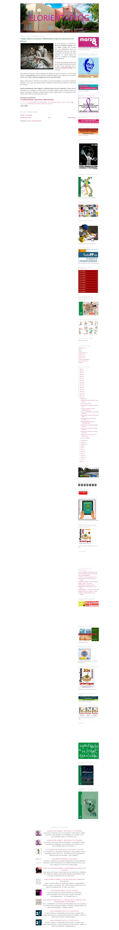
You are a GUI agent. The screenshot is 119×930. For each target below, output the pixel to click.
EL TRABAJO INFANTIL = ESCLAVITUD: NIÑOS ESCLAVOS (37, 99)
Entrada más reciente (25, 117)
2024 (81, 372)
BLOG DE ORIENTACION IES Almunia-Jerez (87, 572)
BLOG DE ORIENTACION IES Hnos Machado (88, 573)
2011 (81, 396)
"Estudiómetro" (81, 347)
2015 (81, 389)
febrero (82, 457)
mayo (82, 451)
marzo (82, 455)
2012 (81, 395)
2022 (81, 376)
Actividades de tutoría (34, 103)
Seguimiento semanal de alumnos (64, 859)
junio (82, 449)
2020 (81, 380)
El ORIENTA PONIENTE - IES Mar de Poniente (88, 581)
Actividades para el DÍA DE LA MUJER (64, 890)
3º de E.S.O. (81, 356)
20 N (79, 349)
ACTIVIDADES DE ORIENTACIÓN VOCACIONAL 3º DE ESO (64, 849)
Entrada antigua (72, 117)
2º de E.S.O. (81, 354)
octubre (82, 442)
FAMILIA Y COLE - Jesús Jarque (85, 583)
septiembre (83, 444)
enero (82, 458)
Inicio (49, 117)
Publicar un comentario (26, 115)
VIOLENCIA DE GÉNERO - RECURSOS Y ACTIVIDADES (64, 831)
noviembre (83, 440)
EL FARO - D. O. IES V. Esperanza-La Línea (87, 577)
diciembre (83, 398)
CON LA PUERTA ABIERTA (84, 575)
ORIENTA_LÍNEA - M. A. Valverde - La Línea (87, 591)
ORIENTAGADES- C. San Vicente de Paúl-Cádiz (88, 589)
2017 (81, 385)
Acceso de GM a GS (82, 360)
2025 (81, 370)
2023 (81, 374)
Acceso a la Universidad (83, 359)
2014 (81, 391)
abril (82, 453)
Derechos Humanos (47, 103)
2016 (81, 387)
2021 (81, 378)
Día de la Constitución (85, 437)
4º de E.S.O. (81, 357)
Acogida (80, 362)
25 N (79, 351)
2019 (81, 382)
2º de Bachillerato (82, 352)
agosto (82, 445)
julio (82, 447)
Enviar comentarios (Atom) (34, 121)
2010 (81, 461)
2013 (81, 393)
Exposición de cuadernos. (86, 403)
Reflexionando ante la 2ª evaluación (64, 911)
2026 (81, 369)
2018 (81, 383)
